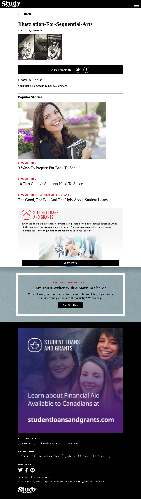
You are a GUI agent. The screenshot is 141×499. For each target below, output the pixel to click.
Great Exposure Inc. (96, 481)
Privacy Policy (24, 477)
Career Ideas (27, 443)
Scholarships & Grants (55, 194)
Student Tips (27, 162)
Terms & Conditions (41, 477)
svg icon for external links (62, 454)
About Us (87, 456)
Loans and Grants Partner (50, 455)
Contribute (25, 456)
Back (24, 14)
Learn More (70, 262)
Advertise (71, 456)
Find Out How (71, 305)
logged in (38, 86)
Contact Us (103, 456)
